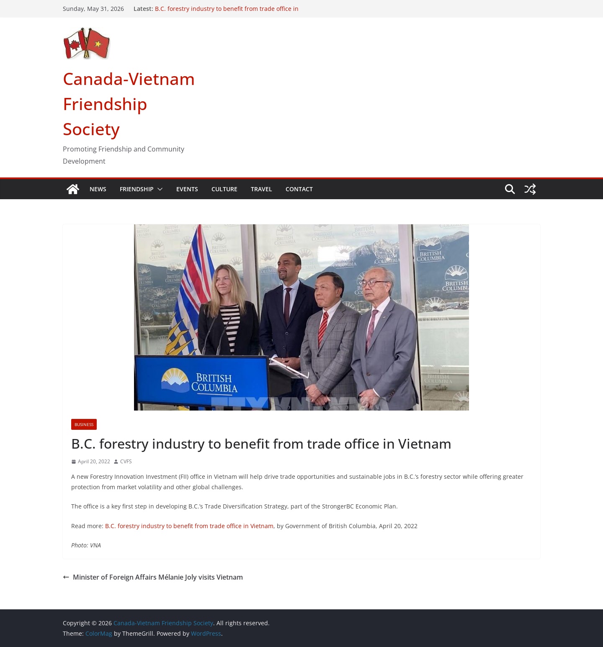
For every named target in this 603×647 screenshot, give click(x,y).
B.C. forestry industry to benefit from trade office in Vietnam (189, 526)
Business (84, 424)
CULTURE (224, 189)
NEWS (98, 189)
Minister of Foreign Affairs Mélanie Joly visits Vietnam (153, 577)
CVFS (126, 461)
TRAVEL (261, 189)
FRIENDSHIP (137, 189)
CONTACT (299, 189)
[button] (158, 189)
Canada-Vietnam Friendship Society (129, 103)
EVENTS (187, 189)
